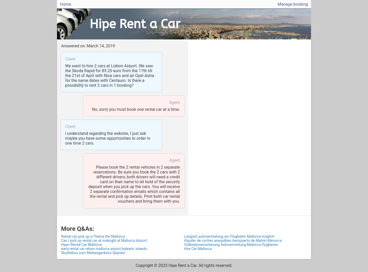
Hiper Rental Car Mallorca (81, 245)
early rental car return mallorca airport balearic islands (104, 249)
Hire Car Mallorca (198, 249)
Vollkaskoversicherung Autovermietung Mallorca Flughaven (231, 245)
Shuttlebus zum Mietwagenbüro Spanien (93, 253)
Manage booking (293, 4)
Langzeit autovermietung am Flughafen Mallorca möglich (229, 236)
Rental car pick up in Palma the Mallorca (93, 236)
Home (65, 4)
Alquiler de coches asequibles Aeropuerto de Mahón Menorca (233, 240)
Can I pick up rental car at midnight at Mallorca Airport (104, 240)
